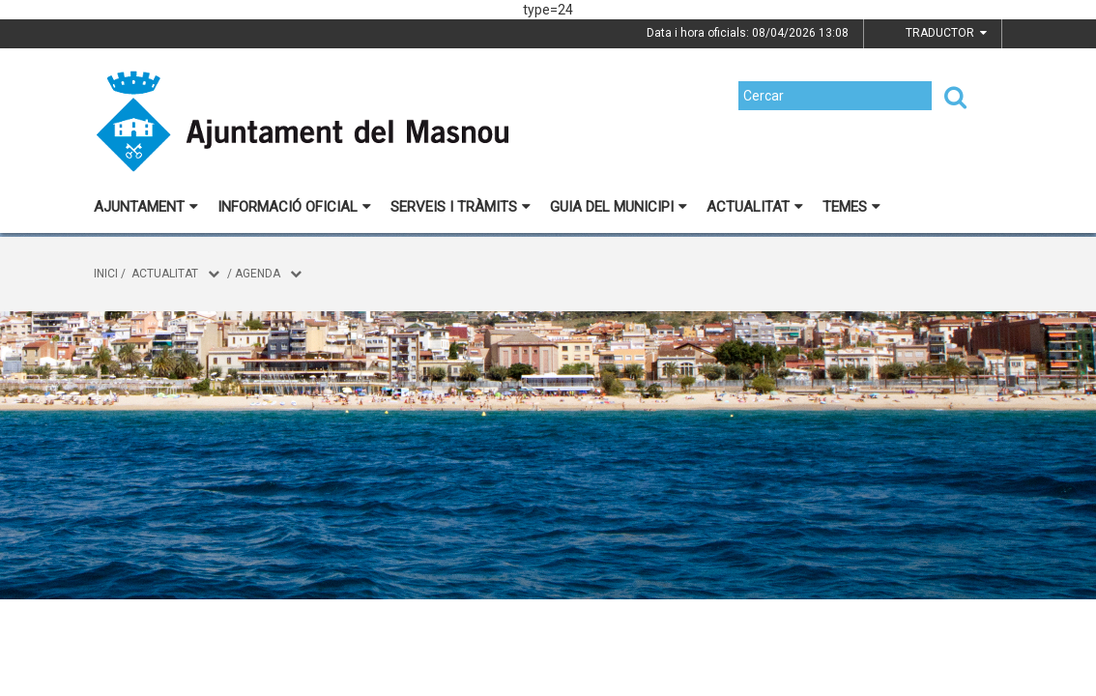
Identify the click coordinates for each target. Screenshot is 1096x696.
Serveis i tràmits (460, 207)
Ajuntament (146, 207)
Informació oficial (294, 207)
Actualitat (755, 207)
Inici (106, 273)
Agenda (257, 273)
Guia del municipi (618, 207)
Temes (851, 207)
